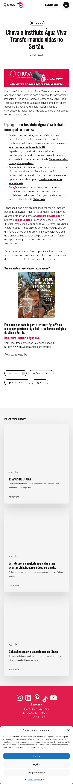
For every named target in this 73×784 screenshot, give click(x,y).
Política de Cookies (35, 780)
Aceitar (36, 756)
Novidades (37, 23)
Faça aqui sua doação (16, 324)
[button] (68, 730)
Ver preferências (36, 772)
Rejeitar (36, 764)
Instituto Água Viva (19, 354)
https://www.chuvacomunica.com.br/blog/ (28, 346)
